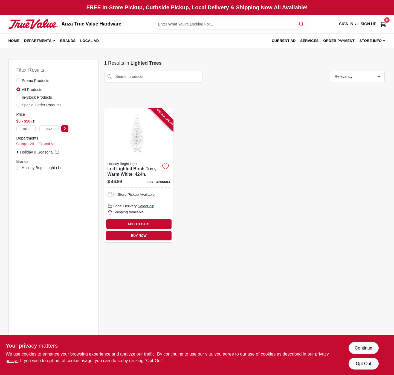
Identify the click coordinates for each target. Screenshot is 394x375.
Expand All (46, 144)
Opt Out (363, 363)
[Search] (302, 23)
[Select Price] (64, 128)
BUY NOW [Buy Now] (139, 236)
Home (13, 41)
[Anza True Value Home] (33, 24)
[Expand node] (18, 152)
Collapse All (25, 144)
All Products (32, 89)
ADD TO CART (139, 224)
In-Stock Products (37, 97)
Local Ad (89, 41)
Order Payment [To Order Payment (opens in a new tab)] (339, 41)
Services (309, 41)
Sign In (346, 24)
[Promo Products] (18, 80)
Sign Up (368, 24)
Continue (363, 348)
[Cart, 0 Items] (383, 24)
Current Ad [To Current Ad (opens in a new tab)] (284, 41)
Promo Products (35, 80)
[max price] (49, 128)
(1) (41, 168)
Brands (68, 41)
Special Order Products (42, 105)
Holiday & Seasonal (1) (39, 152)
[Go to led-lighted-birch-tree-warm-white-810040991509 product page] (138, 175)
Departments (37, 41)
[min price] (26, 128)
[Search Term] (230, 24)
